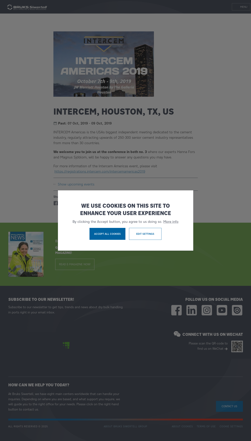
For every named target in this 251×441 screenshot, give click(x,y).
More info (170, 221)
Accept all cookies (107, 233)
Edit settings (145, 233)
